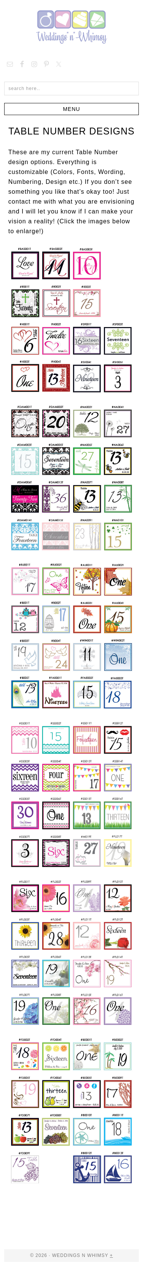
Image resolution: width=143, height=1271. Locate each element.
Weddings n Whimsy (71, 27)
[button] (71, 109)
